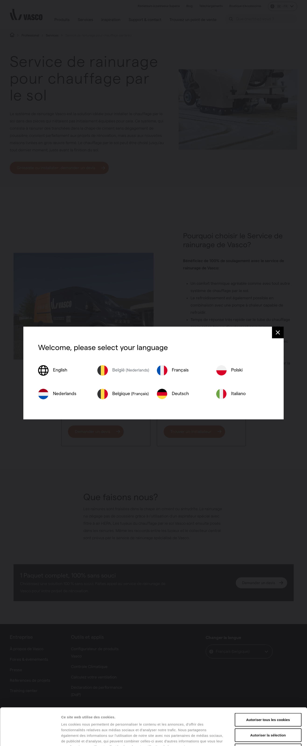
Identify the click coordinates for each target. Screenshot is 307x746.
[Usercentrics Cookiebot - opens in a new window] (30, 736)
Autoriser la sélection (268, 700)
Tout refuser (268, 715)
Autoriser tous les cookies (268, 685)
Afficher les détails (257, 737)
